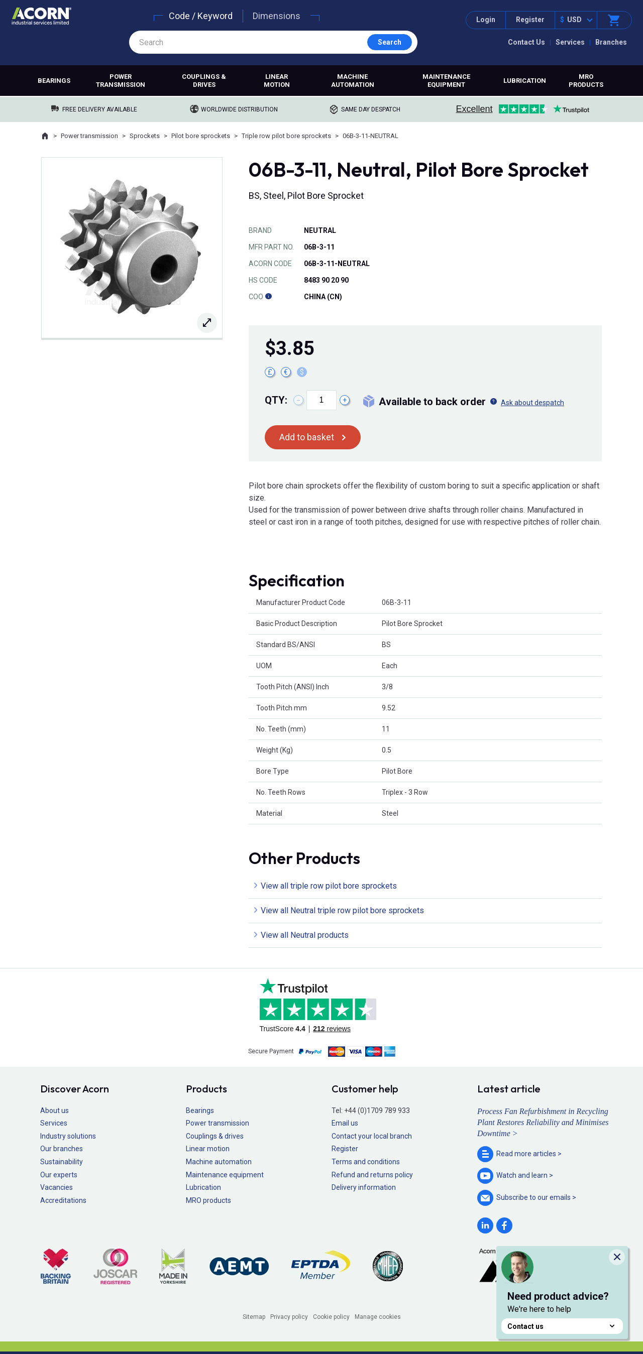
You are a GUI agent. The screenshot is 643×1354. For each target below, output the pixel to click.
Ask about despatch (532, 403)
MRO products (586, 80)
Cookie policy (331, 1316)
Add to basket (306, 437)
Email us (345, 1123)
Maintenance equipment (446, 80)
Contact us (562, 1326)
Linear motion (277, 80)
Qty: (276, 400)
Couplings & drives (204, 80)
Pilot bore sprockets (200, 136)
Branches (611, 42)
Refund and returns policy (372, 1175)
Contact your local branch (372, 1136)
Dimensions (276, 16)
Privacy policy (289, 1316)
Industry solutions (68, 1136)
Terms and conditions (366, 1162)
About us (54, 1110)
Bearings (54, 80)
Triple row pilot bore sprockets (286, 136)
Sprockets (145, 136)
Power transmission (120, 80)
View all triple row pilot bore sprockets (329, 886)
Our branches (61, 1149)
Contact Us (526, 42)
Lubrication (524, 80)
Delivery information (364, 1187)
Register (530, 20)
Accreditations (63, 1200)
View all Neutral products (305, 935)
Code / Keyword (201, 16)
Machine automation (352, 80)
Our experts (58, 1175)
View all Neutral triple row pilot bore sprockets (342, 910)
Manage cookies (378, 1316)
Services (570, 42)
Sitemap (254, 1316)
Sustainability (61, 1162)
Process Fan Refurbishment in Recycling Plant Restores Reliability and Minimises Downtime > (543, 1122)
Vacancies (56, 1187)
